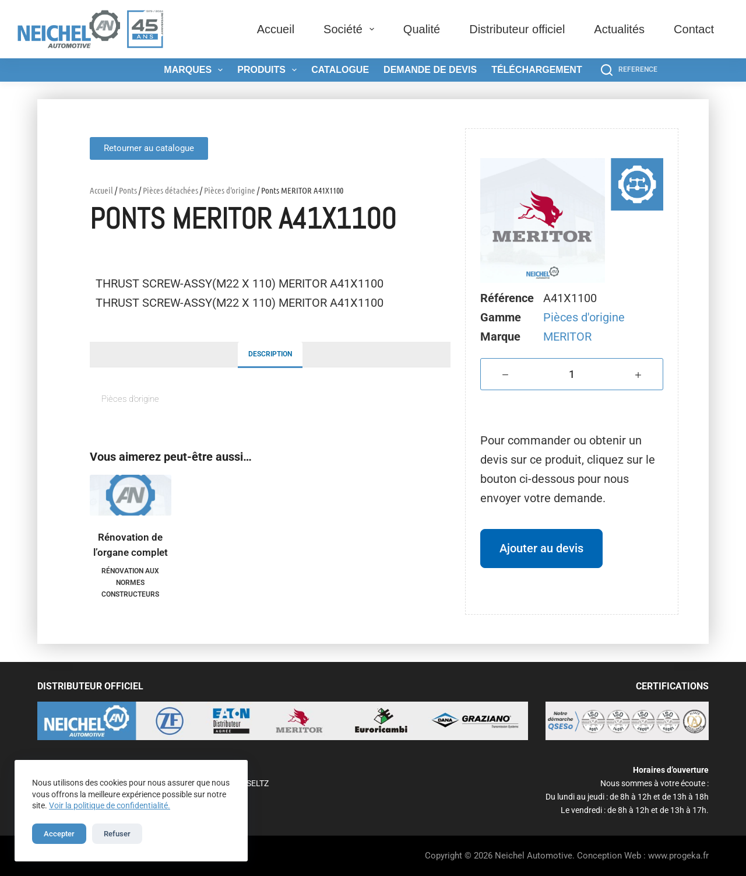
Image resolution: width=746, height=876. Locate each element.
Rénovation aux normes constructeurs (130, 582)
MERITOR (567, 337)
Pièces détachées (170, 190)
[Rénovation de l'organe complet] (130, 495)
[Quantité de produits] (571, 374)
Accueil (275, 29)
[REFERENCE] (629, 70)
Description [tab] (270, 354)
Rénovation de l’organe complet (130, 544)
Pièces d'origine (229, 190)
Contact (694, 29)
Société (351, 29)
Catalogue (340, 70)
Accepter (59, 833)
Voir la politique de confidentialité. (109, 805)
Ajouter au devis (541, 548)
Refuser (117, 833)
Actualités (619, 29)
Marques (195, 70)
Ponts (128, 190)
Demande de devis (430, 70)
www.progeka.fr (678, 855)
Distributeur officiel (517, 29)
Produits (269, 70)
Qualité (421, 29)
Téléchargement (536, 70)
